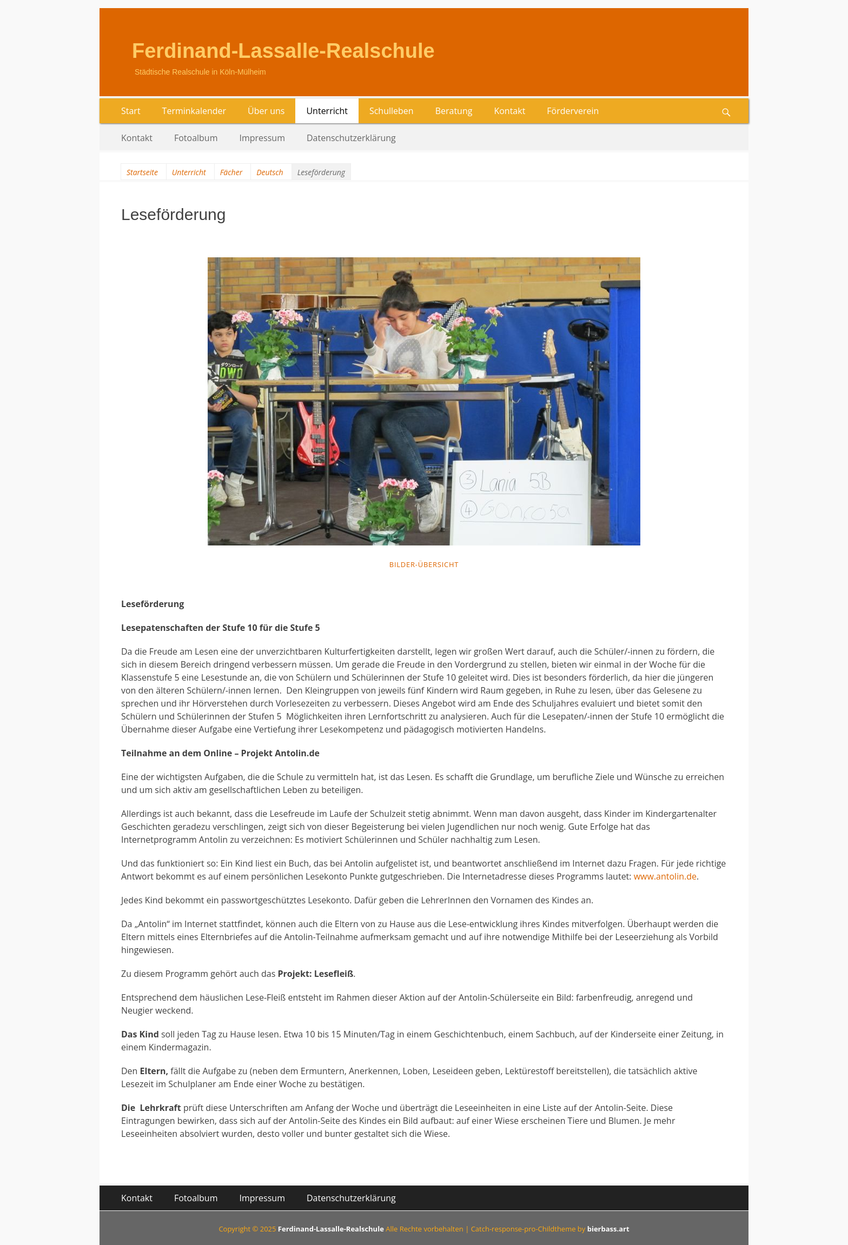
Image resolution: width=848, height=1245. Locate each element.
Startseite (142, 172)
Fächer (231, 172)
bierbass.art (608, 1229)
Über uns (266, 111)
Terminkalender (194, 111)
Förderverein (573, 111)
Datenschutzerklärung (351, 138)
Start (131, 111)
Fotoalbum (196, 138)
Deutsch (269, 172)
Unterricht (326, 111)
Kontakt (509, 111)
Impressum (262, 138)
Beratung (454, 111)
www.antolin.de (665, 876)
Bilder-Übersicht (424, 564)
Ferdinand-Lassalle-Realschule (283, 50)
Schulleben (391, 111)
